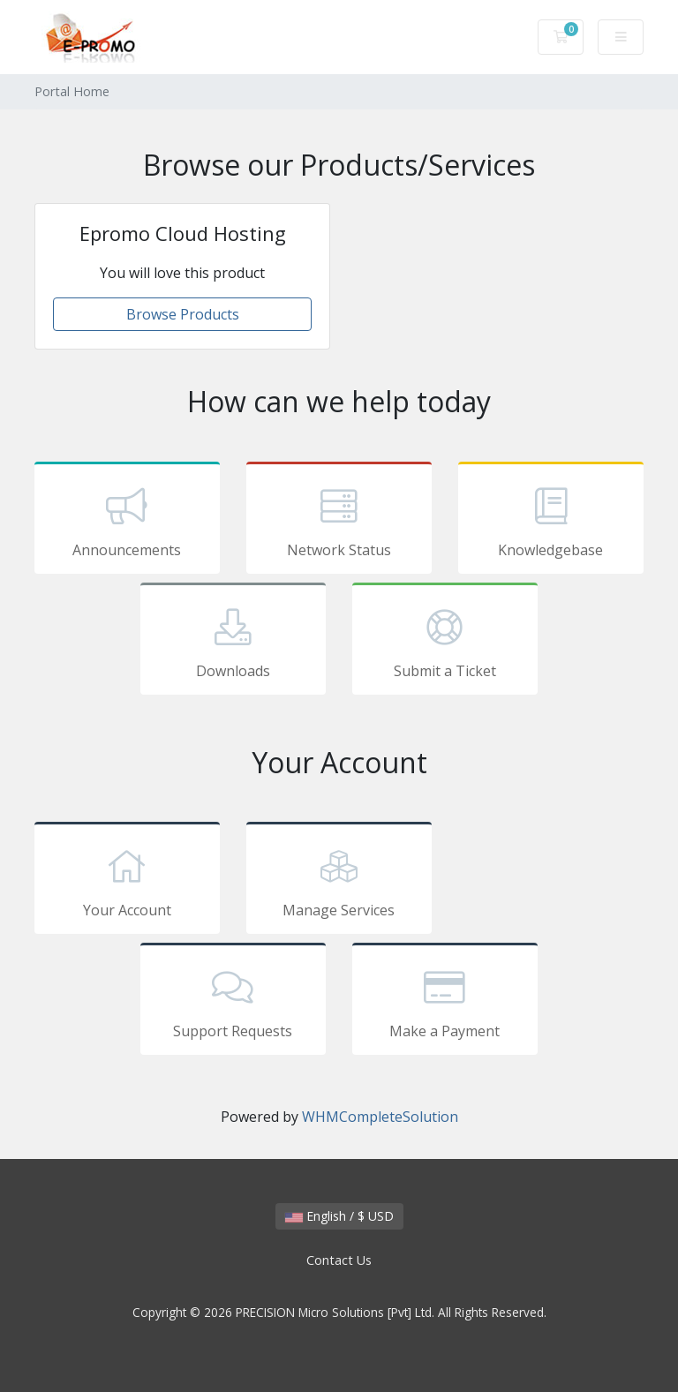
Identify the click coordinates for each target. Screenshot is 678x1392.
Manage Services (339, 881)
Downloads (233, 642)
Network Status (339, 521)
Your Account (127, 881)
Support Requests (233, 1002)
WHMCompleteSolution (380, 1116)
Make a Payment (445, 1002)
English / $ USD (339, 1216)
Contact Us (339, 1260)
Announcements (127, 521)
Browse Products (182, 314)
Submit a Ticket (445, 642)
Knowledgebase (551, 521)
